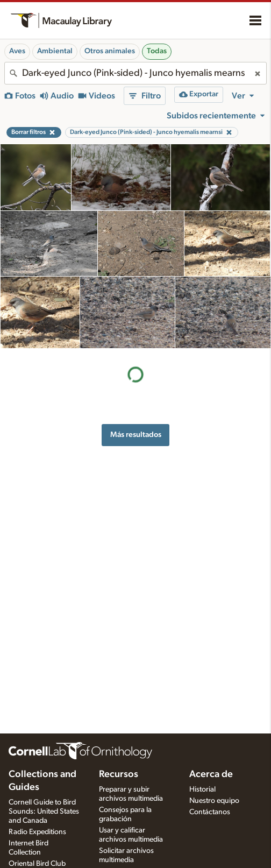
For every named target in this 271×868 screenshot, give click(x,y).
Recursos (118, 774)
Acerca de (211, 774)
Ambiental (55, 51)
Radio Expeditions (37, 832)
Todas (157, 51)
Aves (17, 51)
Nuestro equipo (214, 801)
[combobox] (135, 73)
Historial (202, 789)
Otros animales (109, 51)
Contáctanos (209, 812)
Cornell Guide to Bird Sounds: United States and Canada (44, 811)
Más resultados (135, 435)
